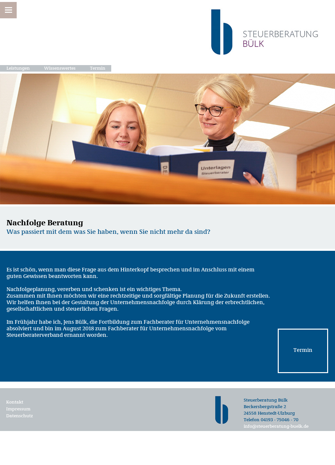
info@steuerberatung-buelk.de (276, 426)
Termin (97, 68)
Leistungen (18, 68)
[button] (8, 10)
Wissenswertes (60, 68)
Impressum (18, 409)
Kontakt (14, 402)
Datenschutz (19, 416)
